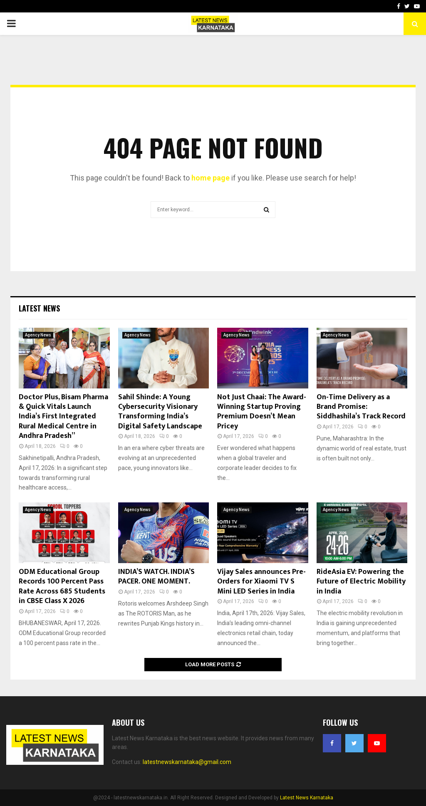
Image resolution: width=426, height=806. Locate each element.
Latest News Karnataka (306, 798)
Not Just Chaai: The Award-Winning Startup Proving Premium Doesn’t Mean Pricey (261, 412)
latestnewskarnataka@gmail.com (187, 762)
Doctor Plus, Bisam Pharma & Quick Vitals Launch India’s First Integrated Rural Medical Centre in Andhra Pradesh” (63, 417)
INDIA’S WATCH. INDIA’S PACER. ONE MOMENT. (156, 577)
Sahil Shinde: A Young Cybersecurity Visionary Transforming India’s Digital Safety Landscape (160, 412)
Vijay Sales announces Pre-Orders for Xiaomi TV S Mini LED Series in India (261, 582)
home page (210, 177)
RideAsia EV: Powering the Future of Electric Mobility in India (361, 582)
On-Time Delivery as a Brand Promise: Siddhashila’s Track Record (361, 407)
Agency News (38, 335)
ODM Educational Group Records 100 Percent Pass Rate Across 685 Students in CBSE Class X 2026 (62, 586)
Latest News (39, 308)
